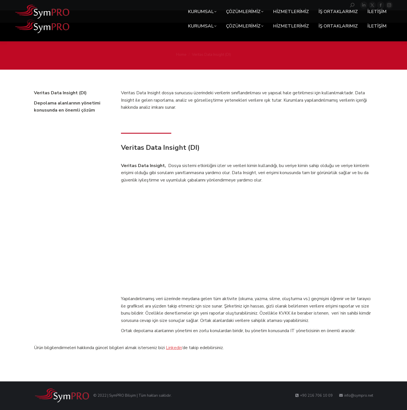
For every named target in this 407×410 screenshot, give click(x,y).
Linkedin (174, 348)
